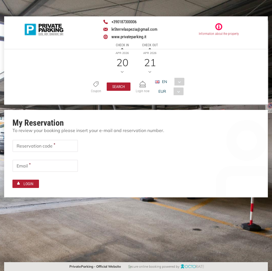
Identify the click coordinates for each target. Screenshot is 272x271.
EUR (162, 91)
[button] (118, 86)
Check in (122, 45)
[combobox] (171, 81)
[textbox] (45, 146)
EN (164, 81)
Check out (150, 45)
